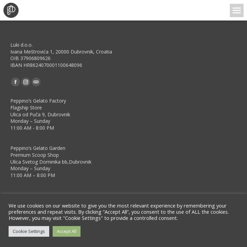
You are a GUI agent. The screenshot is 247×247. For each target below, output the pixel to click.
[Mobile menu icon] (237, 10)
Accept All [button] (66, 231)
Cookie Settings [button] (29, 231)
